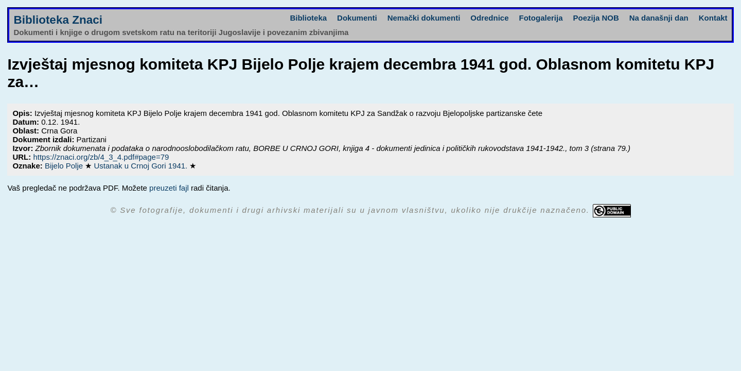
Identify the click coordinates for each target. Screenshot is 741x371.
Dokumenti (357, 17)
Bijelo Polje (65, 165)
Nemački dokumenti (424, 17)
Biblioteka (308, 17)
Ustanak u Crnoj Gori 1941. (141, 165)
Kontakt (713, 17)
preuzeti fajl (169, 187)
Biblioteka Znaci (57, 19)
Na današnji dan (659, 17)
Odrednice (489, 17)
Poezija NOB (596, 17)
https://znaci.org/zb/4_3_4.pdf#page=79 (101, 157)
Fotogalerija (541, 17)
